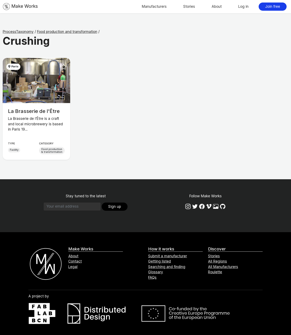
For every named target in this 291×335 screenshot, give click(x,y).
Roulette (215, 272)
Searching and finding (166, 267)
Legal (73, 267)
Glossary (155, 272)
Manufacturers (154, 6)
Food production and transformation (67, 32)
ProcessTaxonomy (18, 32)
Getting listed (159, 261)
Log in (243, 6)
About (217, 6)
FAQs (152, 277)
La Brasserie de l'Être (34, 111)
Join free (272, 6)
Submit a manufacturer (167, 256)
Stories (189, 6)
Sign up (114, 206)
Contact (75, 261)
